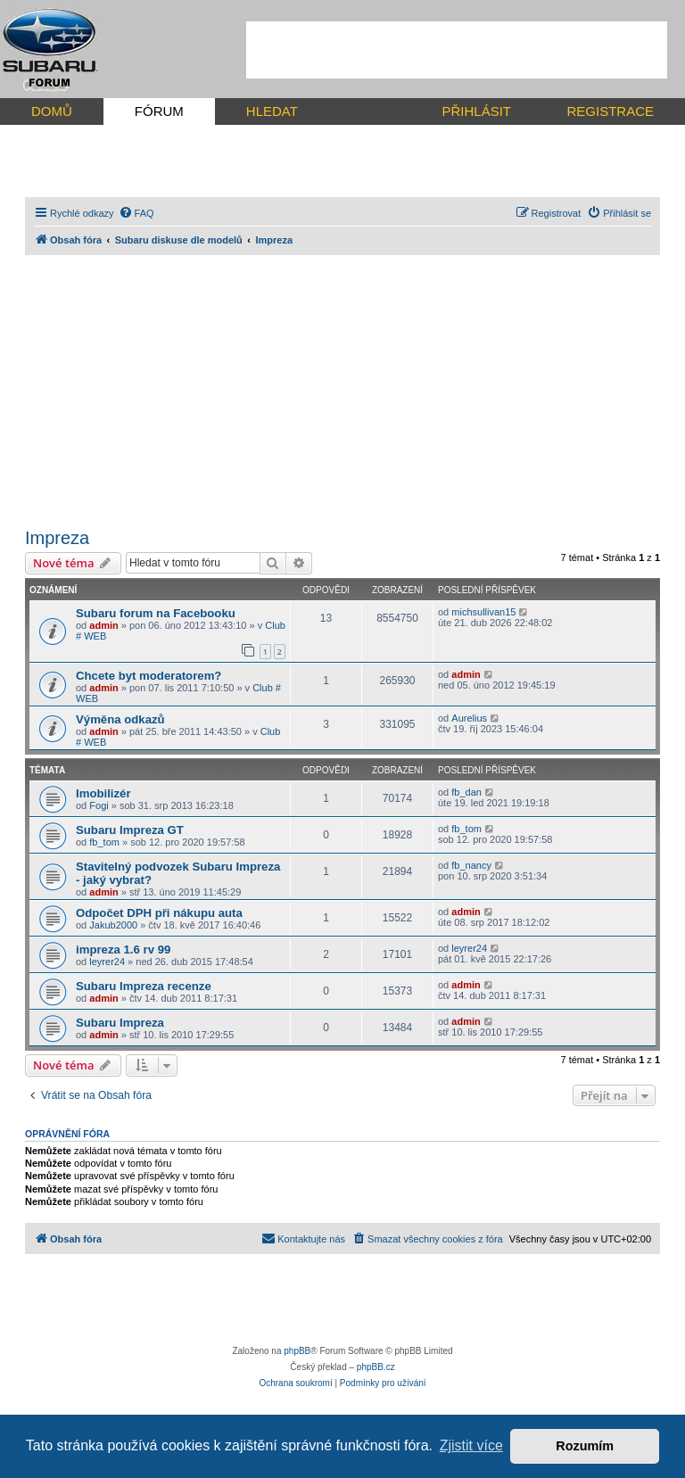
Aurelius (469, 718)
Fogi (98, 805)
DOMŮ (51, 111)
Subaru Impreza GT (130, 830)
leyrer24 (107, 961)
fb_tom (104, 842)
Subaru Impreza (120, 1022)
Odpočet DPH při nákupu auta (159, 913)
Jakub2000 (113, 925)
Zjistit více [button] (471, 1445)
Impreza (57, 538)
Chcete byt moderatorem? (148, 675)
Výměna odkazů (120, 719)
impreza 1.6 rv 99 (123, 949)
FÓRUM (159, 111)
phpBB (297, 1351)
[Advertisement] (456, 50)
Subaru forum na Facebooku (155, 613)
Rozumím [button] (585, 1446)
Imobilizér (103, 793)
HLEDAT (272, 111)
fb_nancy (471, 865)
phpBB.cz (376, 1367)
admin (103, 625)
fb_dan (466, 792)
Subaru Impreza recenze (143, 986)
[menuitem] (136, 213)
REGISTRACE (610, 111)
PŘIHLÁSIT (476, 111)
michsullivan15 (483, 612)
